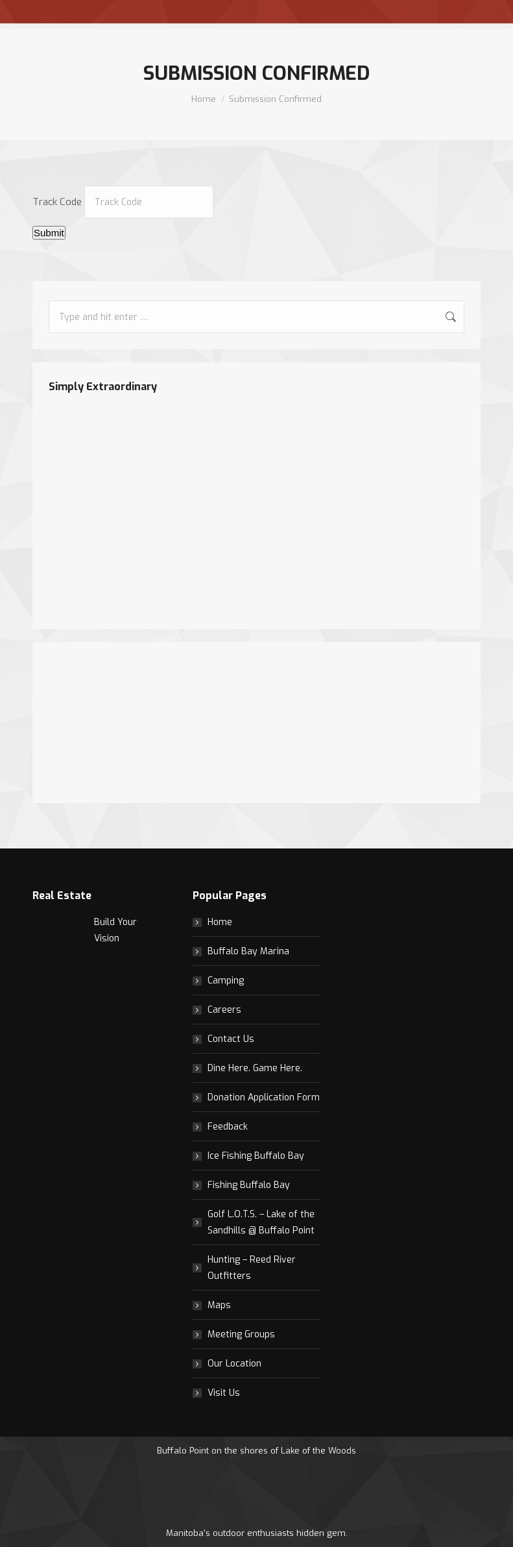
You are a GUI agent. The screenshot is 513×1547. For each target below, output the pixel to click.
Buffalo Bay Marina (248, 951)
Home (220, 922)
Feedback (228, 1126)
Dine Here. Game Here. (255, 1068)
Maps (219, 1305)
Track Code (57, 201)
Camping (226, 980)
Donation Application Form (264, 1097)
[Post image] (58, 940)
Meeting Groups (241, 1334)
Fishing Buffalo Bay (249, 1185)
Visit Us (224, 1393)
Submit (49, 232)
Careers (224, 1010)
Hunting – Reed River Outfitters (252, 1268)
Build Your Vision (115, 930)
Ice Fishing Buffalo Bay (256, 1156)
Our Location (234, 1363)
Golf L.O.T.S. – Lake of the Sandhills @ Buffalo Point (261, 1222)
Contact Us (231, 1039)
